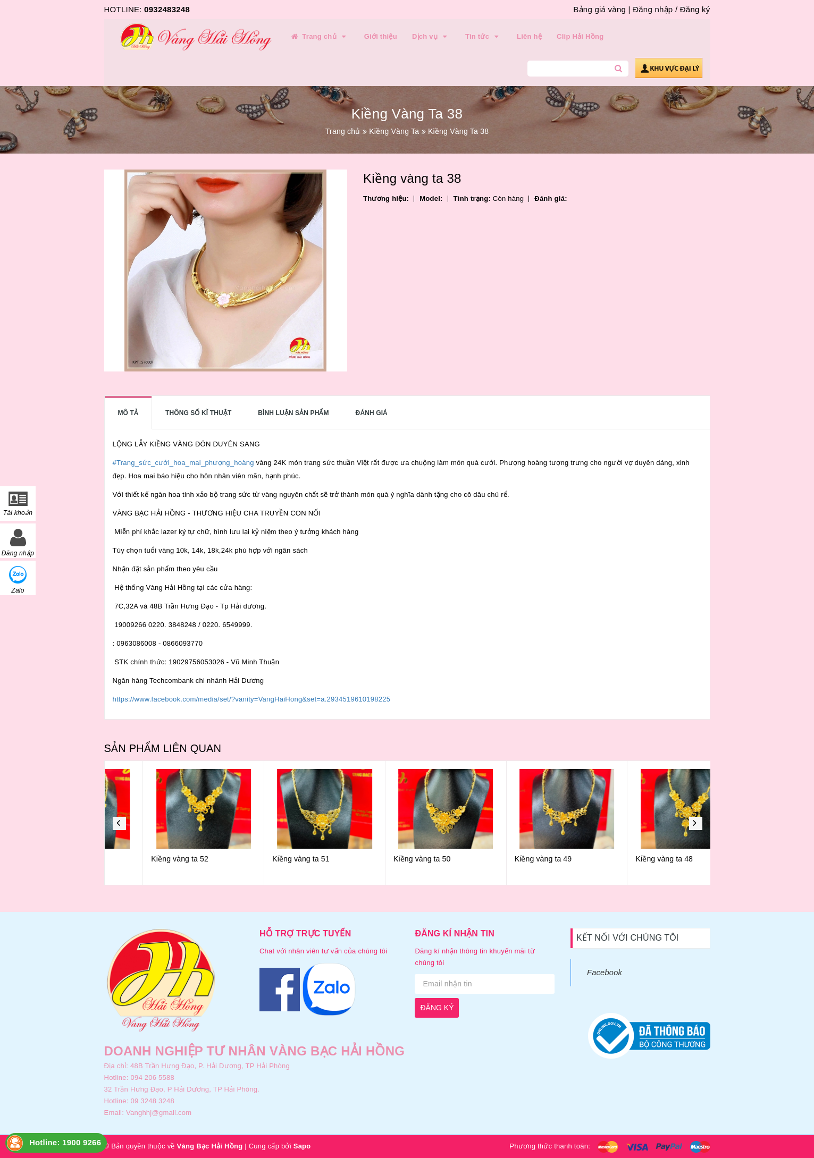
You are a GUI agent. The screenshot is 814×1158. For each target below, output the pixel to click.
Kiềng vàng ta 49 (625, 859)
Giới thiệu (380, 36)
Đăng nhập (653, 9)
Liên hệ (529, 36)
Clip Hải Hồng (580, 36)
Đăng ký (695, 9)
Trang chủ (319, 36)
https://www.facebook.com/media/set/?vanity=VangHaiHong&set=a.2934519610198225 (252, 699)
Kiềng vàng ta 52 (261, 859)
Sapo (302, 1146)
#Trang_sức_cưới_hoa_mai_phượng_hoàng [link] (183, 463)
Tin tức (483, 36)
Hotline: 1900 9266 (65, 1142)
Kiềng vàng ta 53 (141, 859)
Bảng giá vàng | (601, 9)
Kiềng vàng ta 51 (383, 859)
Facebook (604, 972)
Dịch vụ (431, 36)
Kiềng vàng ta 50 (504, 859)
